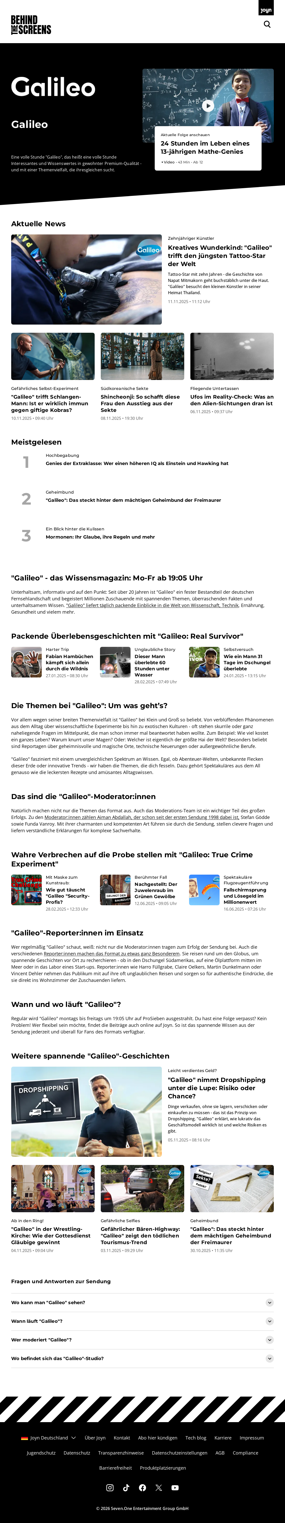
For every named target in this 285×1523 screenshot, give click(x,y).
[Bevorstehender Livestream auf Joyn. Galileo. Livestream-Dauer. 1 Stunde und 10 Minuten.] (208, 148)
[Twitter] (159, 1488)
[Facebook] (142, 1488)
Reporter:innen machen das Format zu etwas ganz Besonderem (112, 953)
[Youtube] (175, 1488)
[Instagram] (110, 1488)
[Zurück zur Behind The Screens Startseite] (31, 25)
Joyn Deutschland (49, 1438)
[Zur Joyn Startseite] (266, 7)
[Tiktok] (126, 1488)
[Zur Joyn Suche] (267, 24)
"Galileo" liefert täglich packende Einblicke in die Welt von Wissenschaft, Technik (152, 605)
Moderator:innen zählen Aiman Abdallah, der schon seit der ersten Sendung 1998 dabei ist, (142, 817)
